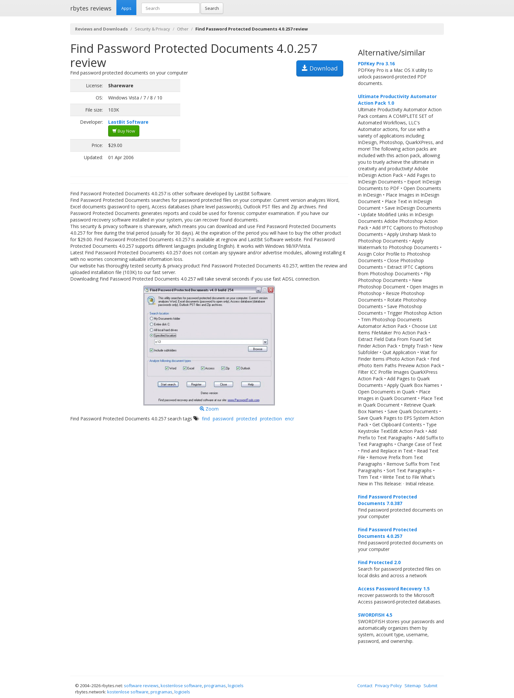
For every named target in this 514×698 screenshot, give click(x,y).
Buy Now (123, 131)
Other (182, 29)
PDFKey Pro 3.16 (376, 63)
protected (246, 418)
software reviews (141, 685)
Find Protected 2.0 (379, 562)
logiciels (236, 685)
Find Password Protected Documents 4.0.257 (387, 532)
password (223, 418)
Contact (364, 685)
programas (215, 685)
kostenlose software (181, 685)
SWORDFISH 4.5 (375, 615)
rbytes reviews (90, 8)
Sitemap (413, 685)
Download (320, 68)
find (206, 418)
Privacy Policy (388, 685)
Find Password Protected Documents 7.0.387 (387, 500)
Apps (126, 8)
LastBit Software (128, 122)
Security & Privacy (152, 29)
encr (289, 418)
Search (212, 8)
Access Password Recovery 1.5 (394, 588)
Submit (430, 685)
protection (271, 418)
